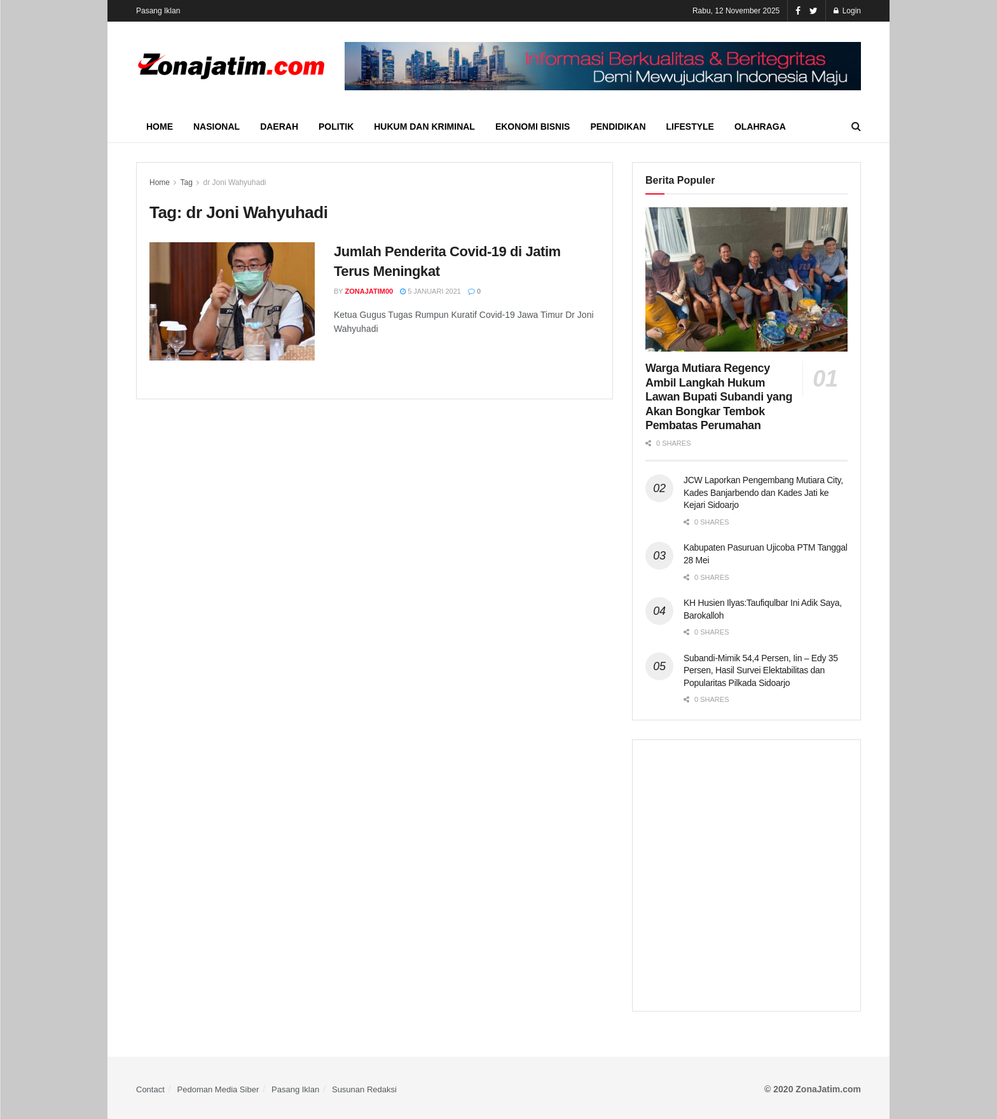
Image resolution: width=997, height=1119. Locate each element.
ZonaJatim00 (369, 291)
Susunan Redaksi (364, 1089)
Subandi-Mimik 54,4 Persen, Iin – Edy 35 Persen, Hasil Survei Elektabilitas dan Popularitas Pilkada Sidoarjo (761, 670)
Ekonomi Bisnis (532, 126)
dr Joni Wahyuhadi (234, 182)
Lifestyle (690, 126)
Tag (186, 182)
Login (847, 10)
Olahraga (760, 126)
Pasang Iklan (158, 10)
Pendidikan (617, 126)
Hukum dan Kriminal (424, 126)
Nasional (216, 126)
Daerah (279, 126)
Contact (150, 1089)
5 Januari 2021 (430, 291)
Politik (336, 126)
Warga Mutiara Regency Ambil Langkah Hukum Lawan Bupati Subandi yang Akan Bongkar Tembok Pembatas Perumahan (718, 397)
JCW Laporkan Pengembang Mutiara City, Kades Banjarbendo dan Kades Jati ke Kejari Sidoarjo (763, 492)
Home (159, 126)
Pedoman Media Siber (218, 1089)
